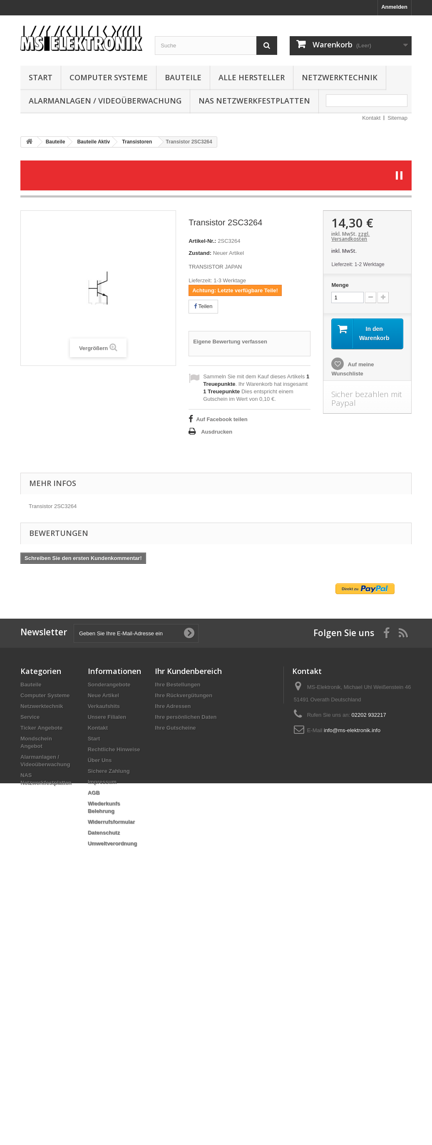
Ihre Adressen (173, 706)
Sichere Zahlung (109, 771)
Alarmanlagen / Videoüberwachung (105, 101)
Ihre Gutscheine (175, 728)
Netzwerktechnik (339, 77)
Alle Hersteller (251, 77)
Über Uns (100, 760)
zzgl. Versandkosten (350, 236)
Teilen (203, 306)
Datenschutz (104, 832)
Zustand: (200, 253)
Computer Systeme (109, 77)
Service (30, 717)
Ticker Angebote (41, 728)
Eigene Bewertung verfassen (230, 341)
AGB (94, 793)
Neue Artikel (103, 695)
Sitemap (397, 118)
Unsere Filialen (107, 717)
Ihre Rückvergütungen (183, 695)
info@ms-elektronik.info (352, 730)
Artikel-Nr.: (202, 241)
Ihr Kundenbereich (188, 671)
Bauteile (183, 77)
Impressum (102, 782)
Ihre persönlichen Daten (185, 717)
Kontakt (371, 118)
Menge (339, 285)
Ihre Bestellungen (177, 684)
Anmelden (394, 7)
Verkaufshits (104, 706)
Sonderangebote (109, 684)
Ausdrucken (216, 432)
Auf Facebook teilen (222, 419)
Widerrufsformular (111, 822)
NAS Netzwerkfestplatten (254, 101)
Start (40, 77)
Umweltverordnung (112, 843)
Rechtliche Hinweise (114, 749)
